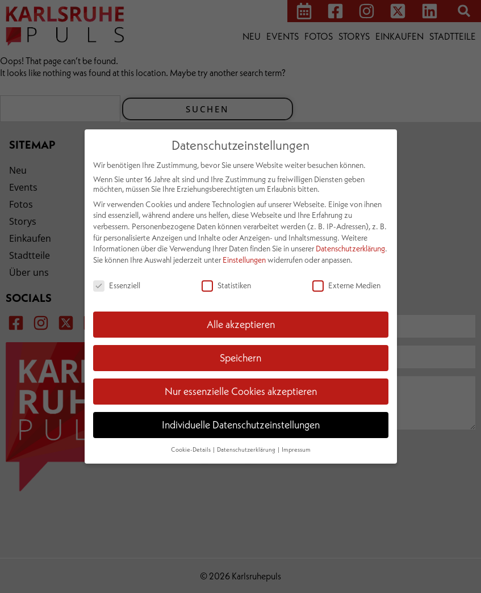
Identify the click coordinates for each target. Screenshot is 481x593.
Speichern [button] (240, 357)
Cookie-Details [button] (191, 449)
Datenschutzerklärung (350, 248)
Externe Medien (346, 285)
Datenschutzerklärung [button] (247, 449)
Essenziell (116, 285)
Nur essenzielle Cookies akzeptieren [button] (241, 391)
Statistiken (226, 285)
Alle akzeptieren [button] (241, 324)
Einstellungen (244, 259)
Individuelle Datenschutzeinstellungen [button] (241, 424)
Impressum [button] (296, 449)
